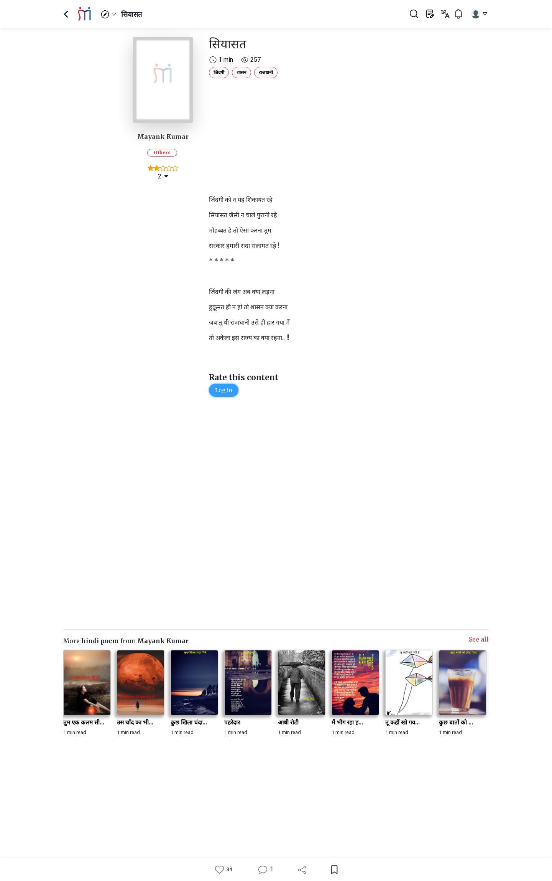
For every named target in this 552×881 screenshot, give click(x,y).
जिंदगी (218, 72)
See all (479, 639)
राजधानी (266, 72)
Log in (223, 390)
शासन (241, 72)
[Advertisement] (312, 135)
